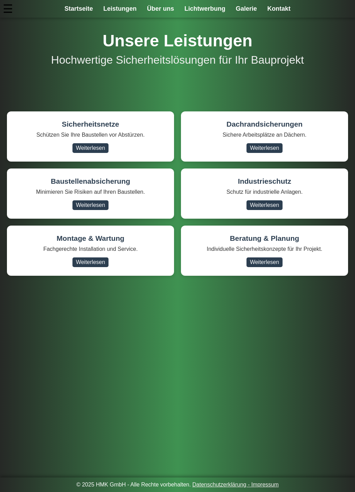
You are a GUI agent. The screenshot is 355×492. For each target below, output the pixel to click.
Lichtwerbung (204, 8)
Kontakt (279, 8)
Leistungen (120, 8)
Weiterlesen (90, 148)
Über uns (160, 8)
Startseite (78, 8)
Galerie (246, 8)
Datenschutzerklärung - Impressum (235, 485)
